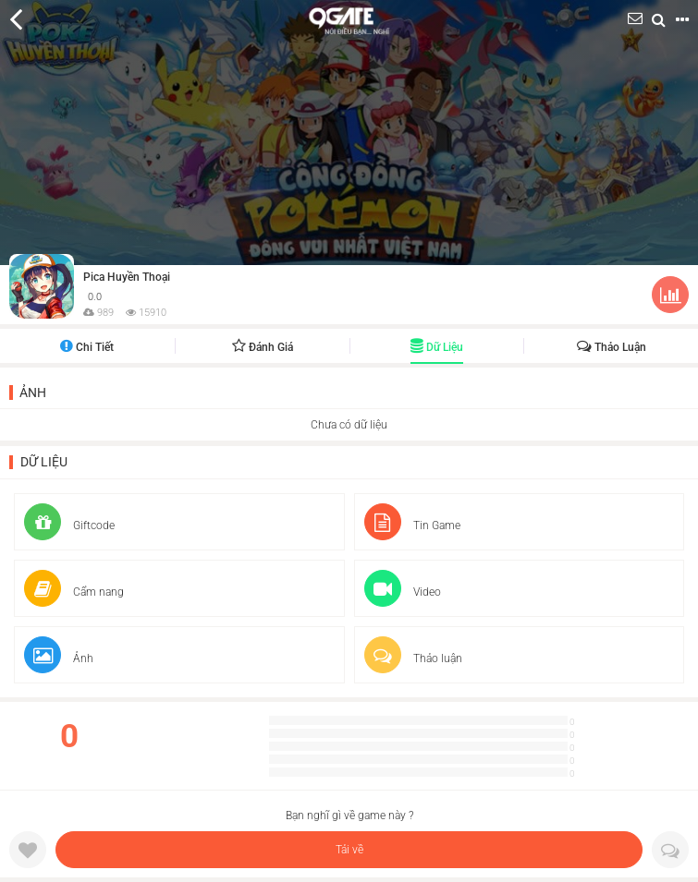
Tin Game (412, 525)
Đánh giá (262, 347)
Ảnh (32, 392)
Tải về (349, 849)
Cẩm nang (74, 592)
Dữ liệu (436, 347)
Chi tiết (87, 347)
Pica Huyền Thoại (126, 277)
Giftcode (69, 525)
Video (402, 592)
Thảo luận (611, 347)
